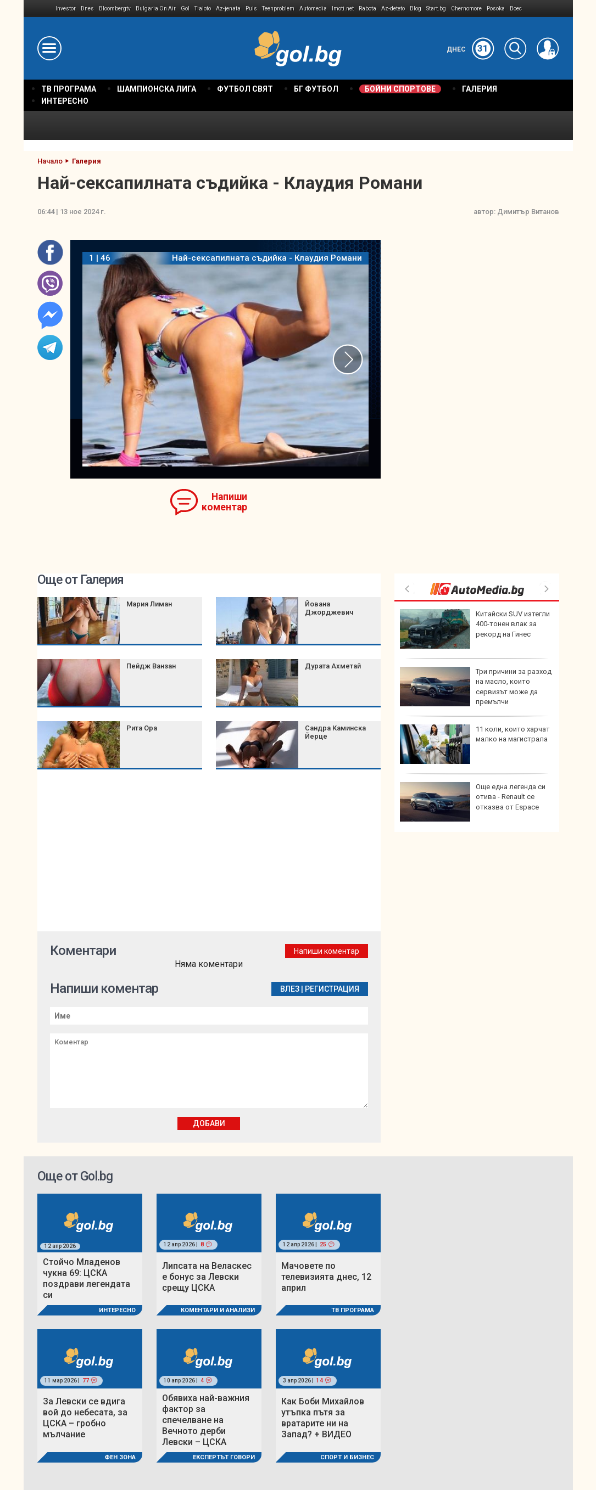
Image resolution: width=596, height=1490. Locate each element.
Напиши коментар (224, 502)
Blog (415, 8)
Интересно (117, 1310)
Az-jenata (228, 8)
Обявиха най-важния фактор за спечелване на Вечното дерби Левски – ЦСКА (205, 1420)
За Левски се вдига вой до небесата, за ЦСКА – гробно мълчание (85, 1418)
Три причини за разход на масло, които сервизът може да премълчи (476, 686)
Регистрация (332, 989)
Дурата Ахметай (333, 666)
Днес (470, 49)
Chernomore (466, 8)
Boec (516, 8)
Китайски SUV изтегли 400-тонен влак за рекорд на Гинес (475, 629)
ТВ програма (352, 1310)
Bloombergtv (115, 8)
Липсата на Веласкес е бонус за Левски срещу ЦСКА (207, 1277)
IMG (40, 8)
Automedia (313, 8)
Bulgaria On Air (156, 8)
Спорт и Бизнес (347, 1457)
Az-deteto (393, 8)
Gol (185, 8)
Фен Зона (120, 1457)
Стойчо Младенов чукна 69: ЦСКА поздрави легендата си (86, 1278)
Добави (209, 1123)
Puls (251, 8)
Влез (289, 989)
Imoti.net (343, 8)
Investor (65, 8)
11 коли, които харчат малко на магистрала (475, 744)
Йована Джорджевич (329, 608)
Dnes (87, 8)
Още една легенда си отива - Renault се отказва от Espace (472, 802)
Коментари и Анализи (218, 1310)
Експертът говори (224, 1457)
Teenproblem (278, 8)
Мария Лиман (149, 604)
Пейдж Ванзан (151, 666)
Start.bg (436, 8)
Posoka (496, 8)
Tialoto (202, 8)
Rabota (367, 8)
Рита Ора (141, 728)
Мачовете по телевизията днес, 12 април (326, 1277)
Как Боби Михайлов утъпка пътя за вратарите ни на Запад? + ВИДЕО (322, 1418)
